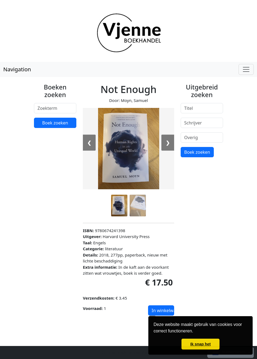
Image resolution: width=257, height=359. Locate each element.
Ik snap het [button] (200, 344)
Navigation (17, 69)
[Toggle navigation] (246, 69)
